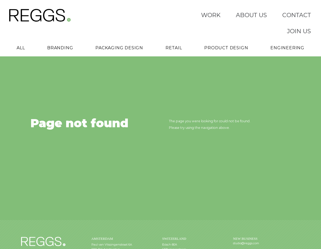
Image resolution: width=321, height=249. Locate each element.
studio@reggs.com (246, 243)
